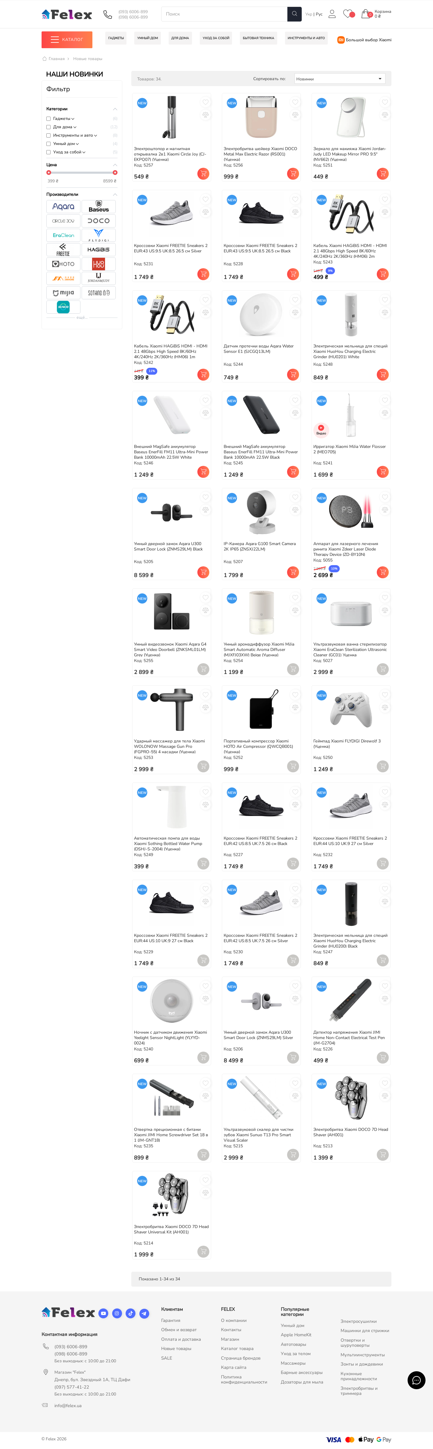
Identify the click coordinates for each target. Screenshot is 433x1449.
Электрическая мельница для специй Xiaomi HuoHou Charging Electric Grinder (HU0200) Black (350, 941)
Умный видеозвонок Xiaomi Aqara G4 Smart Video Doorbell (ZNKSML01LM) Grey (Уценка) (170, 649)
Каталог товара (237, 1349)
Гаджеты (61, 118)
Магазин (230, 1339)
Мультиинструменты (363, 1355)
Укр (309, 14)
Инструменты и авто (73, 135)
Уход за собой (67, 152)
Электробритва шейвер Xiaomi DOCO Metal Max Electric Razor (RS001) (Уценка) (260, 154)
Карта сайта (233, 1368)
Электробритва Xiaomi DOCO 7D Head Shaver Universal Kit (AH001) (171, 1229)
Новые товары (176, 1349)
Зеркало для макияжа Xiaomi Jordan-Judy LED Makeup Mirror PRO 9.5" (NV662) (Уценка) (349, 154)
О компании (234, 1320)
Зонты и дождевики (362, 1364)
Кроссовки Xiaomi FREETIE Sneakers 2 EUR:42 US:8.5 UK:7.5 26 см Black (260, 840)
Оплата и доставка (181, 1339)
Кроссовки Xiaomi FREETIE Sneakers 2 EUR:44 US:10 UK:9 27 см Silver (350, 840)
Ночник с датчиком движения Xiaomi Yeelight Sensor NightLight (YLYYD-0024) (170, 1038)
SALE (166, 1358)
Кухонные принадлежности (359, 1376)
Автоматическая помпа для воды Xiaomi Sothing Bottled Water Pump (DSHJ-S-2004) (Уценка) (168, 843)
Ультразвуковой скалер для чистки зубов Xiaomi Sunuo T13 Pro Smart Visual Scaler (258, 1135)
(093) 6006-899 (133, 12)
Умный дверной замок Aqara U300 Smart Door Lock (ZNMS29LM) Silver (258, 1035)
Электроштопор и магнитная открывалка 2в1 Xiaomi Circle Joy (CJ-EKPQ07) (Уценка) (170, 154)
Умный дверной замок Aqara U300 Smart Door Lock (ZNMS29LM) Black (168, 546)
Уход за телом (296, 1354)
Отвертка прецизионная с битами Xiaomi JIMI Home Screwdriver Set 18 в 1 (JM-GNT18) (171, 1135)
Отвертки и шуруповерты (355, 1343)
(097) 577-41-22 (71, 1387)
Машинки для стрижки (365, 1331)
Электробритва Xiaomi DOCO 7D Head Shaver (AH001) (350, 1132)
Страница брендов (240, 1358)
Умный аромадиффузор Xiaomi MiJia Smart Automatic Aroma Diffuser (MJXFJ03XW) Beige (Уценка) (259, 649)
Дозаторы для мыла (302, 1382)
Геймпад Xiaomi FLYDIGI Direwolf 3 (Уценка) (347, 744)
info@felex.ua (68, 1406)
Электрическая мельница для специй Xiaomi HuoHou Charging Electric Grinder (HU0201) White (350, 352)
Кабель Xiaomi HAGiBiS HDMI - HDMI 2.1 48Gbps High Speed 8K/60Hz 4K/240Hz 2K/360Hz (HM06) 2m (350, 251)
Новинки (340, 78)
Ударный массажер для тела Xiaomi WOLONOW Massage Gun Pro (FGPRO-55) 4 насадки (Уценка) (169, 747)
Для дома (62, 127)
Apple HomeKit (296, 1335)
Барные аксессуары (302, 1373)
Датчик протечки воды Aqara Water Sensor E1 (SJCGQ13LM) (259, 349)
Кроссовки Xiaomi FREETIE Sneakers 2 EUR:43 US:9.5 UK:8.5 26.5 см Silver (171, 248)
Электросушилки (359, 1321)
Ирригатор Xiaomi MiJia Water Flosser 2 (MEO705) (349, 449)
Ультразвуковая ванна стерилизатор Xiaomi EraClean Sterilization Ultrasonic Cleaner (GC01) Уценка (350, 649)
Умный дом (64, 144)
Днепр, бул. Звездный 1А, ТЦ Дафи (92, 1380)
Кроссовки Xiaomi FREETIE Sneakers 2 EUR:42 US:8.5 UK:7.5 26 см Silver (260, 938)
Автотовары (293, 1344)
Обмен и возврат (179, 1330)
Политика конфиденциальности (244, 1379)
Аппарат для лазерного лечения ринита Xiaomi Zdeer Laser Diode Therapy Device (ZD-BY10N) (345, 549)
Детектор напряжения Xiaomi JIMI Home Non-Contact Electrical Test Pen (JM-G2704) (349, 1038)
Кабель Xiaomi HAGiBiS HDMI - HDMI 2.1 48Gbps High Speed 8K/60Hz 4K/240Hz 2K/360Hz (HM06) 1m (171, 352)
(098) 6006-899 (133, 17)
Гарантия (170, 1320)
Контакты (231, 1330)
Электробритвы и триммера (359, 1391)
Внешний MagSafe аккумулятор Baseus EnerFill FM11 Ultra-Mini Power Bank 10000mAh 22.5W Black (261, 452)
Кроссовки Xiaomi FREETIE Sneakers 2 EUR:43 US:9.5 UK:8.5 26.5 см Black (260, 248)
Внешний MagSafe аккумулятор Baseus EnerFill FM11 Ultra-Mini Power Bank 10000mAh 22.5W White (171, 452)
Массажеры (293, 1363)
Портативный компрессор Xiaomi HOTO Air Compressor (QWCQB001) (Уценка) (258, 747)
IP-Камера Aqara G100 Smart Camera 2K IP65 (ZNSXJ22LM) (260, 546)
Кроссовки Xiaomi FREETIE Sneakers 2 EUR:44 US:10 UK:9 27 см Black (171, 938)
